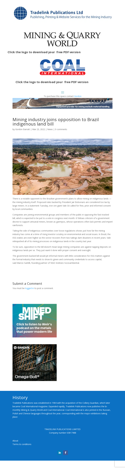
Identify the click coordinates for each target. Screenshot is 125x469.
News (50, 137)
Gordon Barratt (22, 137)
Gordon (77, 96)
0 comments (61, 137)
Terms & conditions (22, 452)
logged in (29, 296)
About (15, 449)
